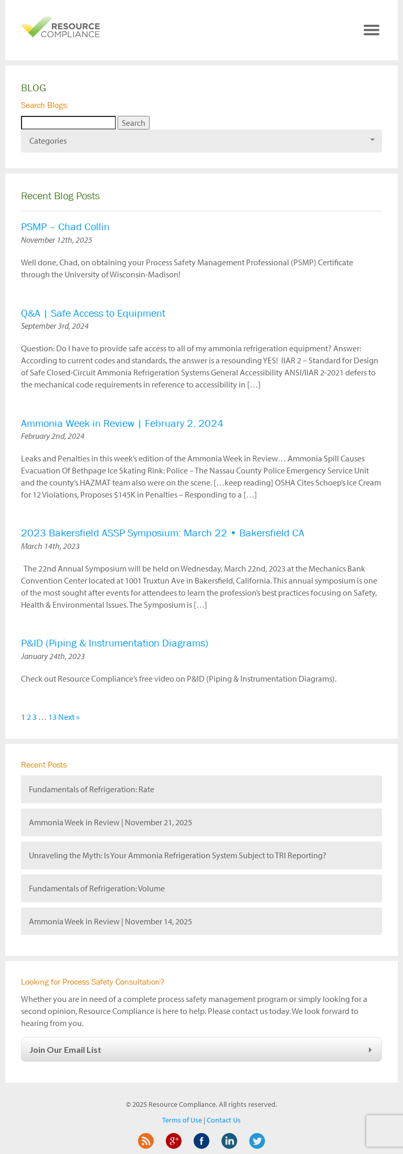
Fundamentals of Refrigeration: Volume (97, 888)
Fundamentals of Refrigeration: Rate (91, 789)
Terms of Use (182, 1120)
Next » (69, 716)
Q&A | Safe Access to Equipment (93, 313)
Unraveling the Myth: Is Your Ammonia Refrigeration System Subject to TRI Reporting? (177, 855)
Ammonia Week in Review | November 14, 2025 (110, 921)
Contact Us (224, 1120)
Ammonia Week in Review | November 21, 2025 (110, 822)
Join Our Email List (202, 1049)
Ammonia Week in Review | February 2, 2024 (122, 423)
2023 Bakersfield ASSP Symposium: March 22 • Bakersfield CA (162, 533)
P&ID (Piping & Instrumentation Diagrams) (114, 643)
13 (52, 716)
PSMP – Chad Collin (65, 226)
